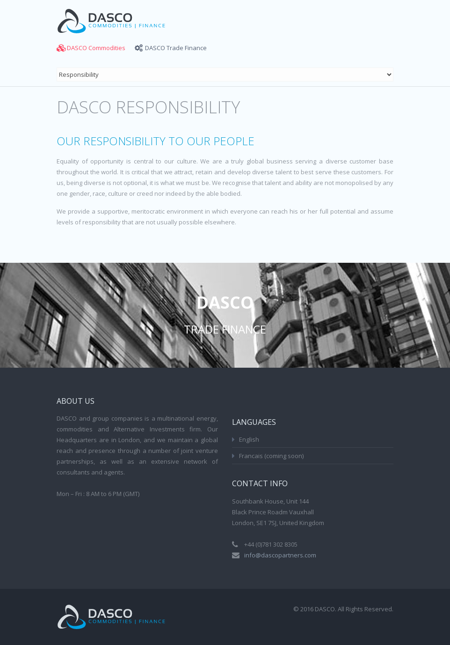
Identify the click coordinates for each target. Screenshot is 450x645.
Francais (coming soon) (271, 456)
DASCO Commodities (96, 48)
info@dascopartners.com (280, 555)
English (249, 439)
